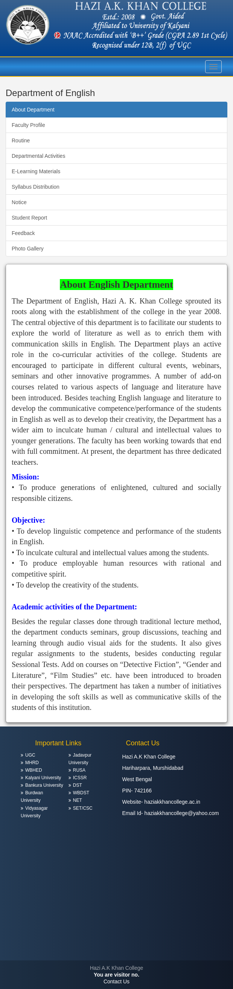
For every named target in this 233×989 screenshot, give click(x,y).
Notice (19, 202)
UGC (30, 755)
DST (77, 785)
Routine (21, 140)
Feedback (23, 233)
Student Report (29, 218)
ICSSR (80, 777)
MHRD (32, 762)
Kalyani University (43, 777)
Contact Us (116, 981)
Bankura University (44, 785)
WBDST (81, 792)
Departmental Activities (38, 156)
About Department (33, 110)
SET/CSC (83, 808)
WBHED (33, 770)
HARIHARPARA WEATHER (116, 932)
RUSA (79, 770)
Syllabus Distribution (35, 187)
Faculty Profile (28, 125)
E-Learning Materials (36, 171)
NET (77, 800)
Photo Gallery (28, 249)
